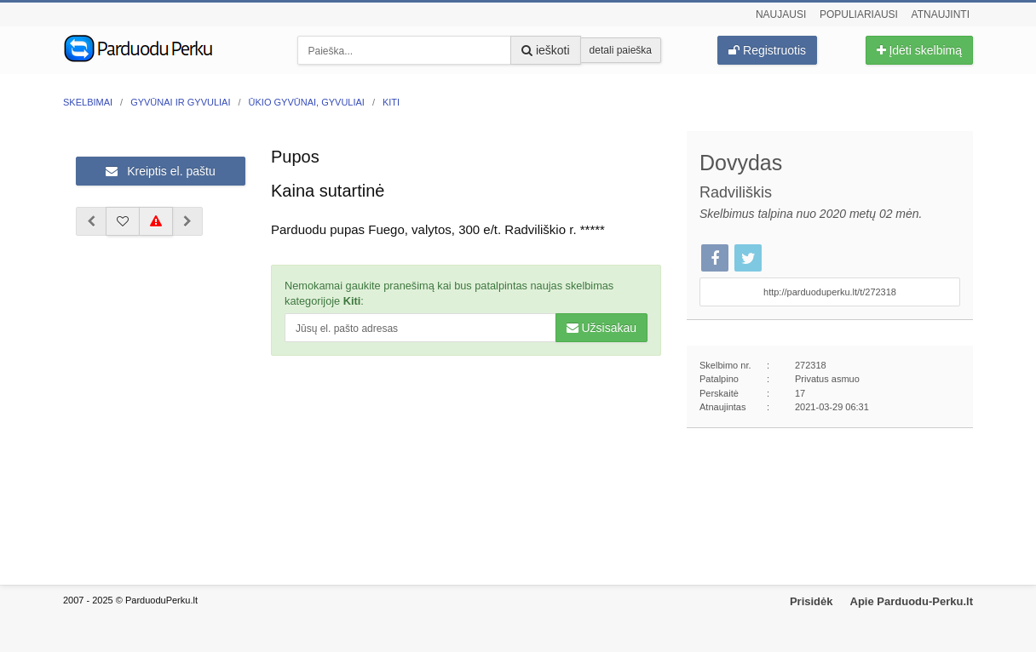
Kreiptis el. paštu (160, 171)
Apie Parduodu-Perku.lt (911, 601)
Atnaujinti (941, 14)
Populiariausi (859, 14)
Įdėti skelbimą (919, 50)
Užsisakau (601, 328)
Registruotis (767, 50)
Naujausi (781, 14)
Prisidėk (811, 601)
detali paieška (621, 50)
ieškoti (545, 50)
